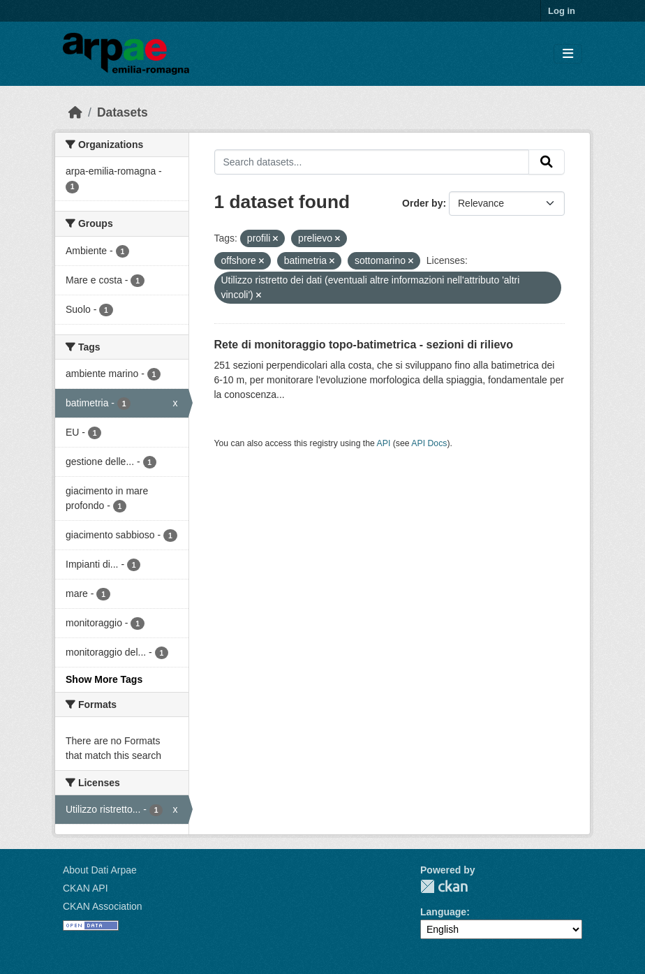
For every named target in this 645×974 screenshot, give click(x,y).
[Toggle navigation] (568, 54)
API (384, 443)
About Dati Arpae (100, 870)
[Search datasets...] (372, 162)
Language (443, 911)
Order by (422, 203)
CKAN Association (102, 906)
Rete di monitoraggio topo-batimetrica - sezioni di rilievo (363, 345)
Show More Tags (104, 679)
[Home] (75, 112)
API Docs (429, 443)
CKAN (444, 886)
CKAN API (85, 888)
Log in (561, 11)
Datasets (122, 112)
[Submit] (546, 162)
